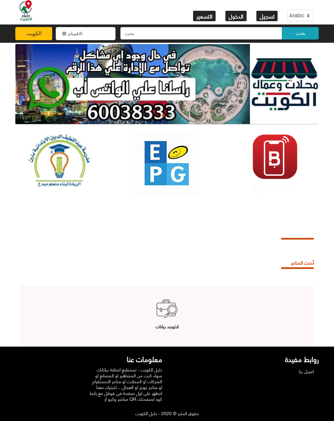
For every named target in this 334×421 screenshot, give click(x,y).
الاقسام (72, 33)
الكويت (33, 33)
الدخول (236, 16)
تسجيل (267, 16)
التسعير (204, 16)
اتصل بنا (308, 371)
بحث (300, 33)
